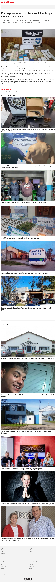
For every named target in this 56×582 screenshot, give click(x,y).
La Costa (3, 563)
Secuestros (9, 91)
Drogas (3, 91)
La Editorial (31, 549)
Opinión (30, 548)
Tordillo (3, 559)
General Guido (4, 561)
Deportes (3, 553)
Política (2, 548)
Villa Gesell (3, 566)
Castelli (2, 568)
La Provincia (31, 566)
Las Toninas (21, 91)
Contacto (31, 551)
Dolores (3, 558)
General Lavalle (32, 559)
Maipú (30, 563)
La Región (31, 564)
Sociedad (15, 7)
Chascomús (31, 558)
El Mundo (31, 569)
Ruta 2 (15, 91)
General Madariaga (33, 561)
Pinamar (3, 564)
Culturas (3, 551)
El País (30, 568)
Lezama (3, 569)
